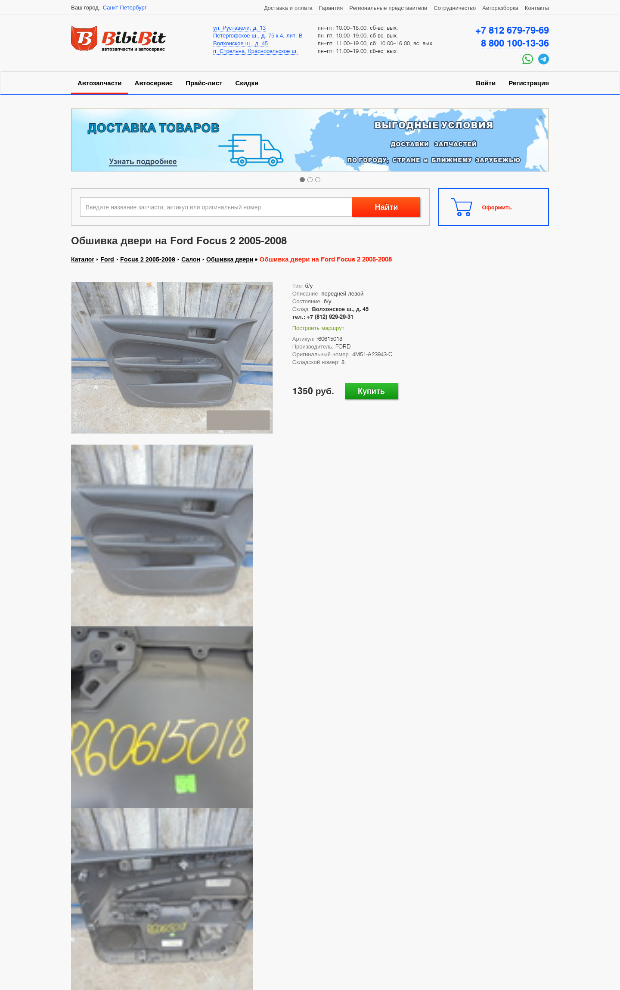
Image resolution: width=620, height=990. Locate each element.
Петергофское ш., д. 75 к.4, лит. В (258, 35)
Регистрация (528, 83)
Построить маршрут (318, 327)
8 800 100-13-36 (515, 43)
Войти (486, 83)
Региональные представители (388, 7)
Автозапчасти (100, 83)
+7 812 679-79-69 (512, 30)
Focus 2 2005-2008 (147, 259)
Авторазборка (500, 7)
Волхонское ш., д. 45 (240, 43)
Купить (371, 390)
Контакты (537, 7)
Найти (386, 207)
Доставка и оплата (288, 7)
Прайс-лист (204, 83)
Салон (190, 259)
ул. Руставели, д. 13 (239, 27)
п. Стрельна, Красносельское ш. (255, 50)
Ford (107, 259)
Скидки (247, 83)
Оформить (497, 207)
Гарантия (331, 7)
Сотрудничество (455, 7)
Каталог (82, 259)
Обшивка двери (229, 259)
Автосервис (154, 83)
